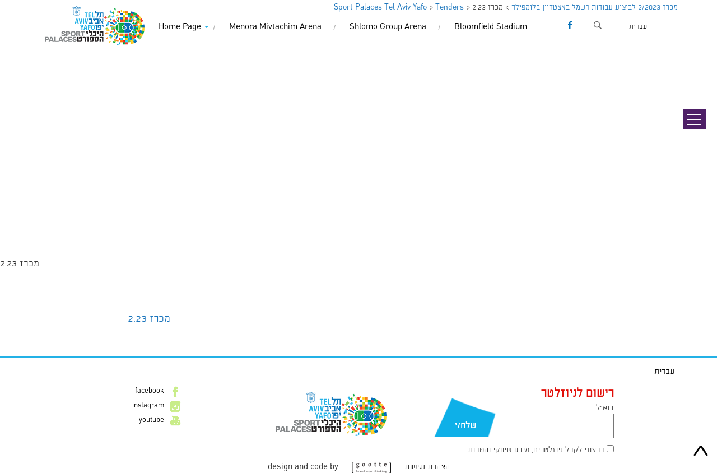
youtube (151, 420)
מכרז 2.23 (149, 319)
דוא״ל (605, 408)
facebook (149, 391)
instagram (148, 405)
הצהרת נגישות (427, 467)
